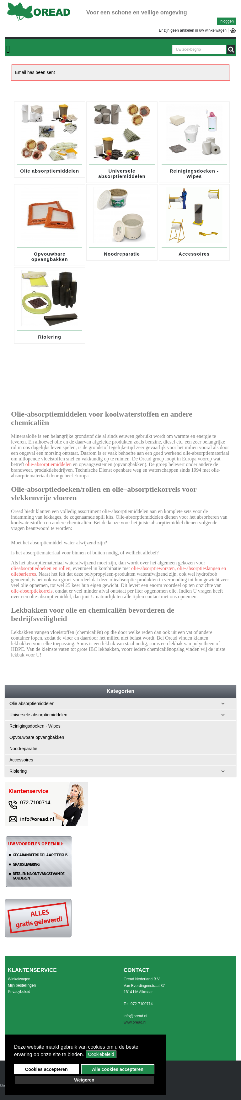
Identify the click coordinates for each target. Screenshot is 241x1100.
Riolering (49, 337)
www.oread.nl (135, 1022)
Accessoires (194, 254)
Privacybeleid (19, 991)
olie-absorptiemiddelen (48, 464)
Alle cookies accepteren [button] (117, 1069)
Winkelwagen (19, 979)
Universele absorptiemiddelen (121, 173)
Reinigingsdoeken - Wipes (194, 173)
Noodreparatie (122, 254)
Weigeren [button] (84, 1079)
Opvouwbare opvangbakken (49, 256)
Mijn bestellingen (22, 985)
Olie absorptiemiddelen (49, 171)
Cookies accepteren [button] (46, 1069)
